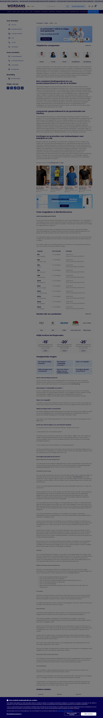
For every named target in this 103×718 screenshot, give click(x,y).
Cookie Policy (60, 710)
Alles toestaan (88, 714)
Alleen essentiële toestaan (72, 714)
